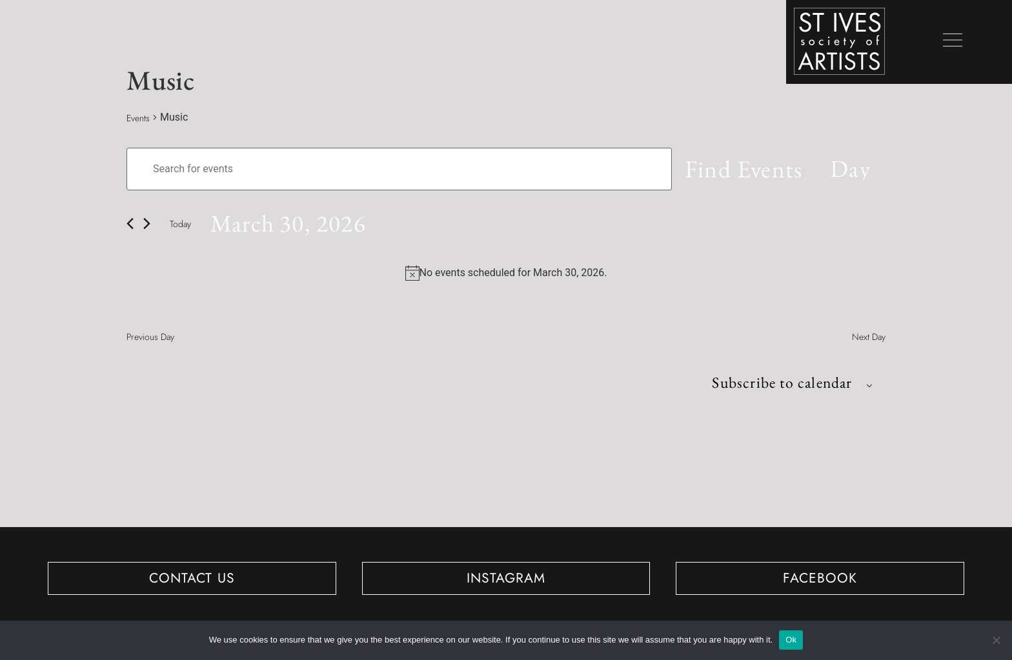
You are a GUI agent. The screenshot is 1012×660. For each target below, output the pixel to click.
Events (138, 118)
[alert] (513, 275)
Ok (790, 640)
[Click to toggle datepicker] (289, 225)
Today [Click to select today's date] (180, 225)
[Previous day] (130, 225)
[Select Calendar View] (850, 170)
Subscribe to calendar (780, 384)
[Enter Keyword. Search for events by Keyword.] (398, 169)
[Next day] (146, 225)
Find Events (742, 169)
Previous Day (150, 338)
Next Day (869, 338)
